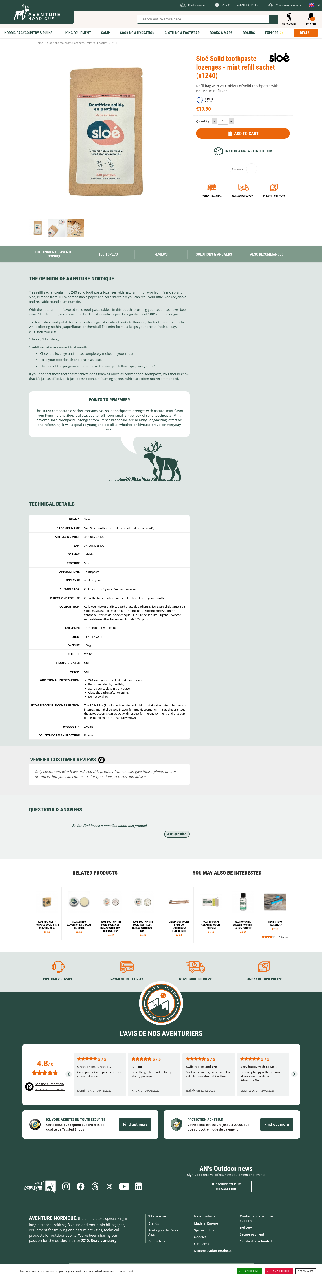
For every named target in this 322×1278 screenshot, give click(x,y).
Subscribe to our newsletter (226, 1186)
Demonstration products (213, 1251)
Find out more (135, 1124)
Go (273, 19)
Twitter (109, 1186)
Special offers (204, 1230)
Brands (153, 1223)
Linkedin (138, 1186)
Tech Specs (108, 254)
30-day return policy (264, 979)
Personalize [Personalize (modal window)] (305, 1271)
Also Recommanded (266, 254)
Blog (39, 1186)
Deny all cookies (279, 1271)
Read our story (103, 1240)
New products (204, 1216)
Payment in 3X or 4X (126, 979)
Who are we (157, 1216)
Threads (95, 1186)
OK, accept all (249, 1271)
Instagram (66, 1186)
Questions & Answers (214, 254)
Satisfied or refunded (256, 1241)
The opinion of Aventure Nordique (55, 254)
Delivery (246, 1227)
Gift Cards (201, 1244)
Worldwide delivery (242, 196)
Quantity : (203, 121)
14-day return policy (274, 196)
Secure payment (252, 1234)
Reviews (161, 254)
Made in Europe (206, 1223)
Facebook (80, 1186)
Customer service (58, 979)
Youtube (124, 1186)
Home (39, 43)
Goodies (200, 1237)
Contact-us (156, 1241)
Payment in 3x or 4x (212, 196)
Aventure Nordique (52, 1218)
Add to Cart (246, 133)
